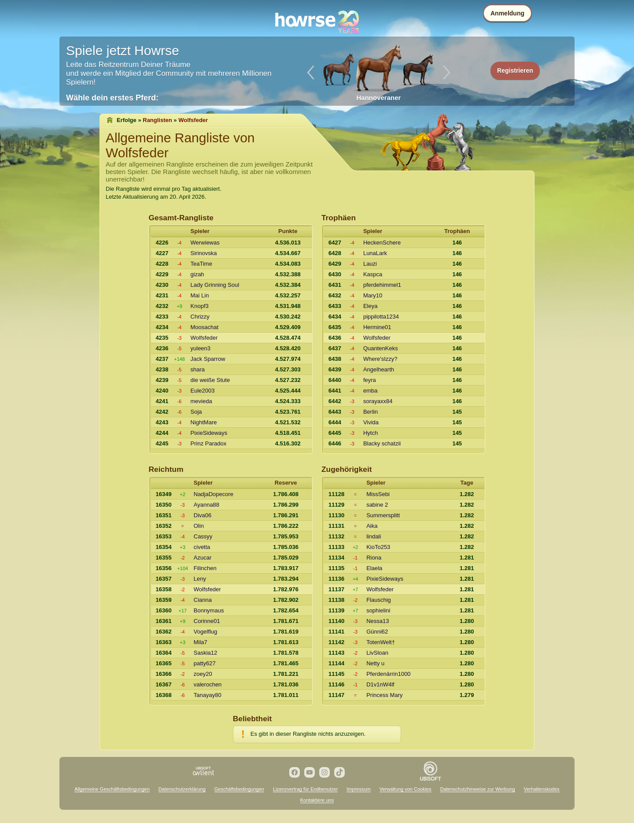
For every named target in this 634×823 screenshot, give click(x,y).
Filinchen (205, 568)
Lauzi (370, 263)
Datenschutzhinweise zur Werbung (477, 789)
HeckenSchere (382, 242)
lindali (373, 536)
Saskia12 (205, 652)
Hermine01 (377, 327)
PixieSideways (209, 433)
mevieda (201, 401)
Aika (371, 526)
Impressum (358, 789)
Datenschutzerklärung (182, 789)
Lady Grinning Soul (215, 285)
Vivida (371, 422)
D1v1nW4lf (380, 684)
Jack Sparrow (208, 359)
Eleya (370, 306)
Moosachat (205, 327)
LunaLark (375, 253)
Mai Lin (200, 295)
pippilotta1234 (381, 316)
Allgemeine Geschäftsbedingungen (112, 789)
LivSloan (377, 652)
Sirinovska (204, 253)
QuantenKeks (380, 348)
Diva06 (202, 515)
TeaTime (201, 263)
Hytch (370, 433)
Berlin (370, 411)
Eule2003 (203, 390)
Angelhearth (378, 369)
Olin (199, 526)
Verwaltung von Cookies (405, 789)
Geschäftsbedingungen (239, 789)
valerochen (208, 684)
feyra (369, 380)
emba (370, 390)
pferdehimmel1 (382, 285)
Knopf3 (200, 306)
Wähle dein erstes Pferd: (112, 97)
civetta (202, 547)
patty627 (205, 663)
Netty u (375, 663)
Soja (196, 411)
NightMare (204, 422)
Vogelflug (205, 631)
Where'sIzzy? (380, 359)
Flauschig (378, 600)
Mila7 (200, 642)
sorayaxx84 (377, 401)
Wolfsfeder (204, 337)
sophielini (378, 610)
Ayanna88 (206, 504)
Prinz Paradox (209, 443)
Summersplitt (383, 515)
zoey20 (203, 674)
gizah (197, 274)
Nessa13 (377, 621)
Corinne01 (207, 621)
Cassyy (203, 536)
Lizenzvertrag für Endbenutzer (305, 789)
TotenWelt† (380, 642)
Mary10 (372, 295)
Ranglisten (157, 120)
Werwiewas (205, 242)
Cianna (203, 600)
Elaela (374, 568)
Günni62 (377, 631)
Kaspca (372, 274)
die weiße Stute (210, 380)
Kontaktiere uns (317, 800)
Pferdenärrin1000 (388, 674)
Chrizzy (200, 316)
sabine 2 (377, 504)
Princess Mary (384, 695)
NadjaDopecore (213, 494)
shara (198, 369)
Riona (373, 557)
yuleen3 (201, 348)
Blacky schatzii (382, 443)
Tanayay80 (207, 695)
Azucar (202, 557)
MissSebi (378, 494)
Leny (200, 578)
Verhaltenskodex (542, 789)
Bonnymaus (209, 610)
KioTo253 (378, 547)
